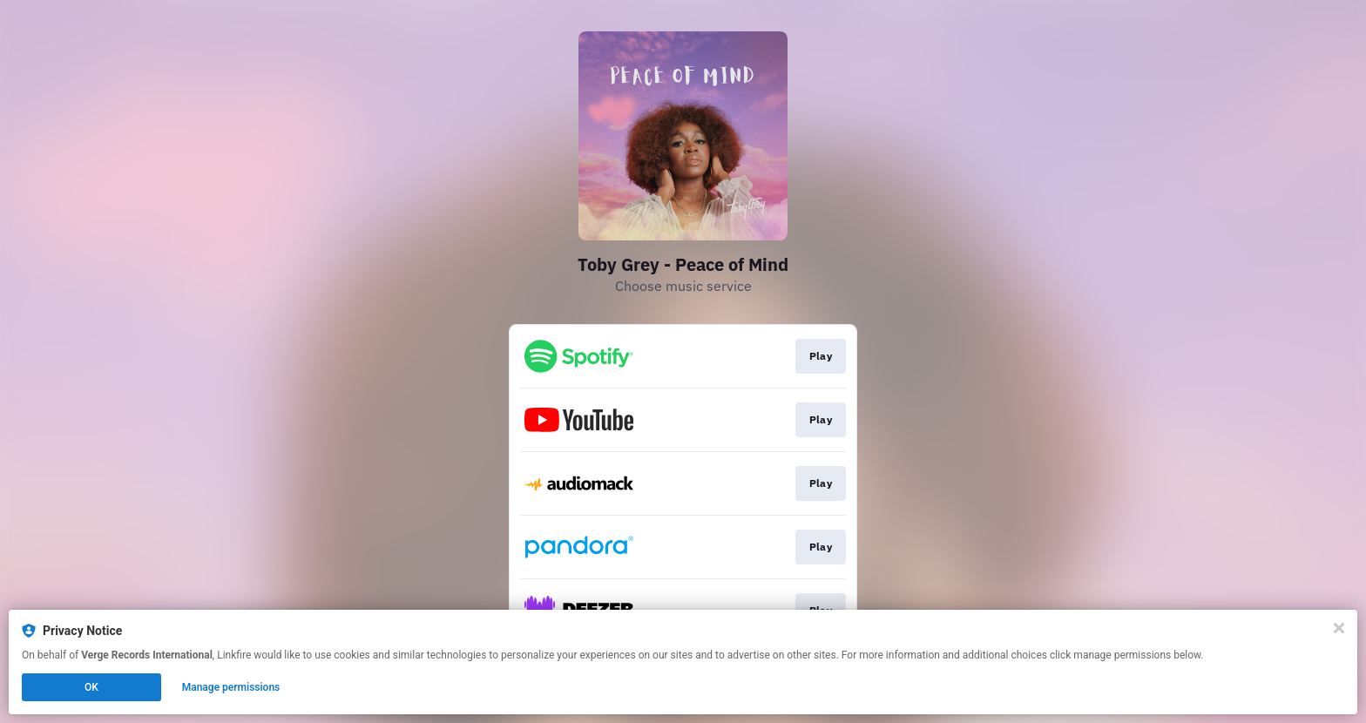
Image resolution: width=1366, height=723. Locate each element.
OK (91, 687)
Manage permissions (231, 687)
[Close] (1339, 628)
